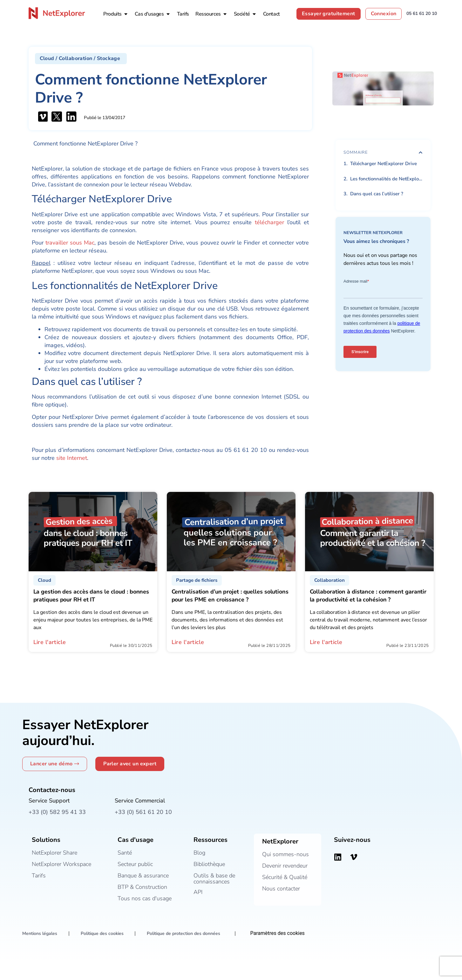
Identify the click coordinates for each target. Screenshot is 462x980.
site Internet (71, 458)
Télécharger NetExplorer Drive (383, 163)
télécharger (269, 222)
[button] (81, 58)
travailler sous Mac (69, 242)
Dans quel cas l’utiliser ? (376, 194)
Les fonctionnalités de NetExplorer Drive (386, 179)
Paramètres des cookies (277, 933)
